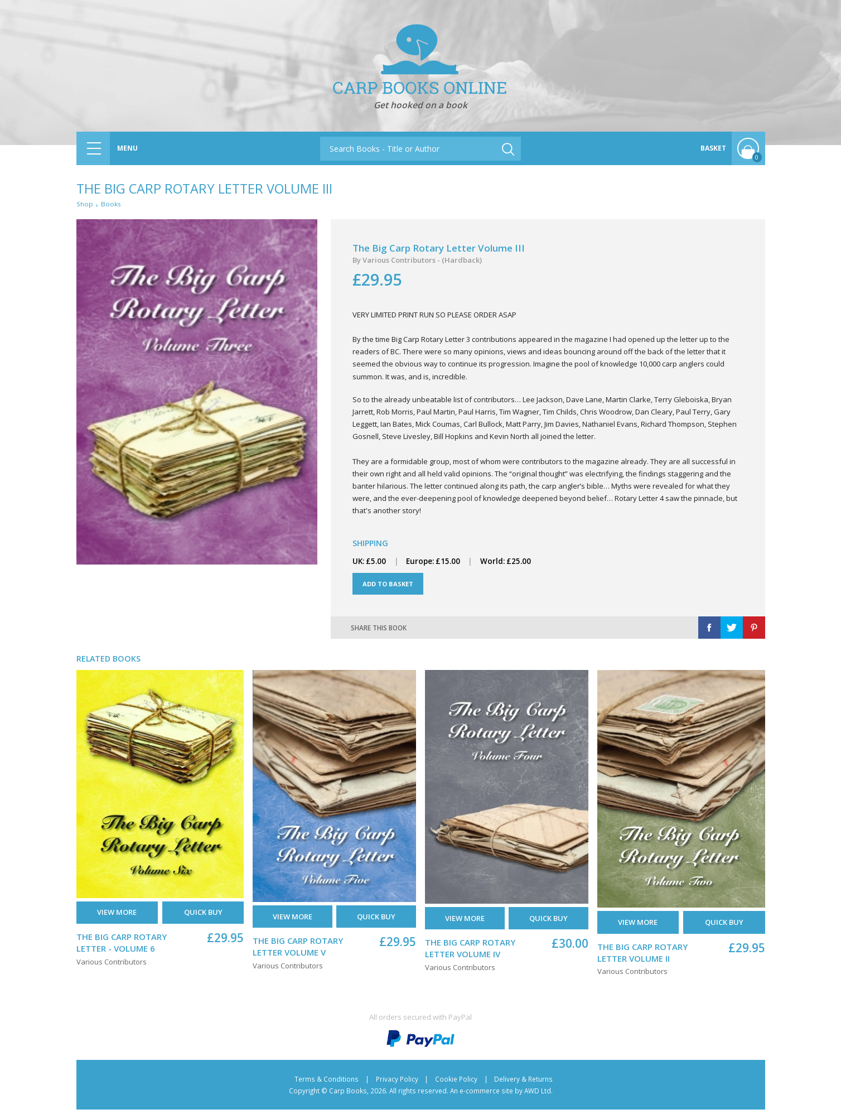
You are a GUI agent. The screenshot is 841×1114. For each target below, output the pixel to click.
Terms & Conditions (326, 1082)
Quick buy (203, 917)
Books (112, 205)
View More (117, 917)
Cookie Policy (456, 1082)
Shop (85, 205)
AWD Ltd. (538, 1094)
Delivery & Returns (523, 1082)
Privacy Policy (397, 1082)
